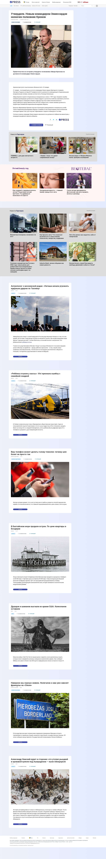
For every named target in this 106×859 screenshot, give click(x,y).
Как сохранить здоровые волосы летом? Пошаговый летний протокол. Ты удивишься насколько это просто (24, 164)
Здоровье (60, 773)
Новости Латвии (46, 2)
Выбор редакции (56, 2)
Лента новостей (35, 2)
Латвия (23, 773)
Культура (52, 773)
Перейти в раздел (90, 134)
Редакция (71, 5)
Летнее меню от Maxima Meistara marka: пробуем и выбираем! (80, 141)
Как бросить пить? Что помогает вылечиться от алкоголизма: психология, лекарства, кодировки (52, 190)
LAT (11, 5)
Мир (31, 773)
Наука (87, 773)
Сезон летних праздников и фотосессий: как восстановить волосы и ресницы (77, 163)
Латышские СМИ (67, 2)
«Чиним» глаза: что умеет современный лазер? (49, 141)
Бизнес (44, 773)
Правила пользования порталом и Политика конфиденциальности (24, 779)
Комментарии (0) (36, 125)
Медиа (80, 773)
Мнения (94, 773)
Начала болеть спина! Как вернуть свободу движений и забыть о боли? (82, 200)
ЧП (37, 773)
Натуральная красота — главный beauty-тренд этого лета (51, 162)
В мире (26, 2)
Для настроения (70, 773)
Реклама (75, 5)
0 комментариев (27, 22)
